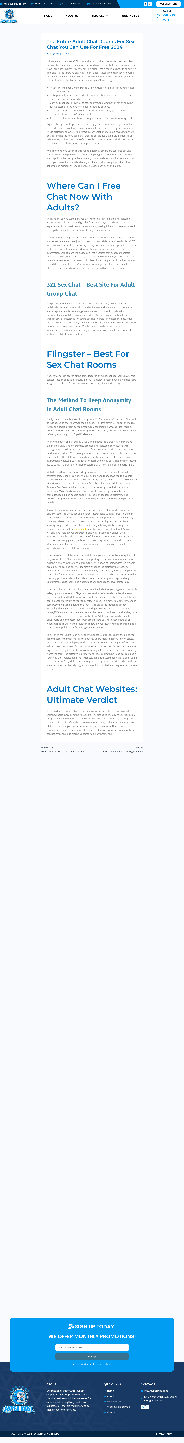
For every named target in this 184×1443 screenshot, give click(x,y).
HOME (48, 16)
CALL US (167, 11)
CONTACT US (130, 16)
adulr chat (80, 529)
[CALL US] (158, 16)
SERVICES (100, 16)
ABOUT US (72, 16)
